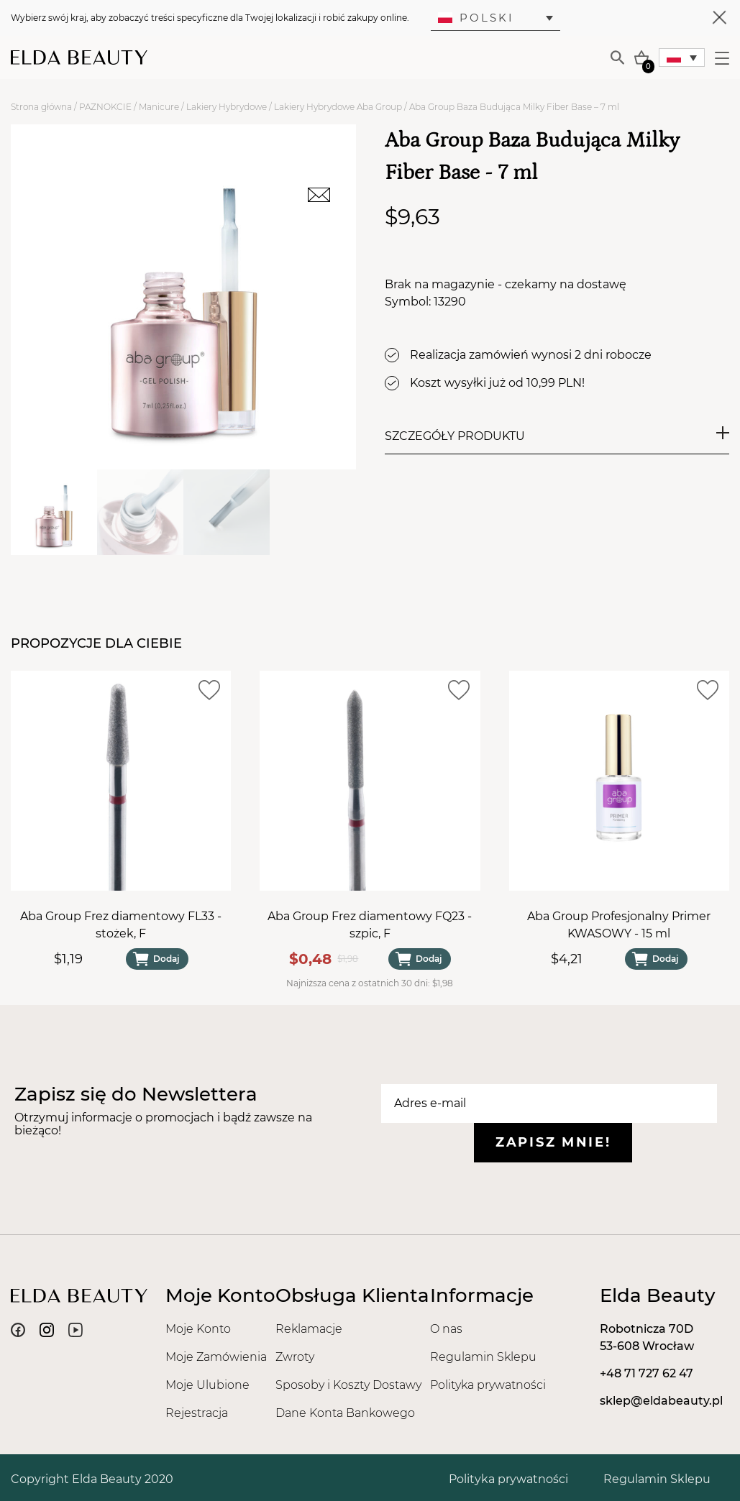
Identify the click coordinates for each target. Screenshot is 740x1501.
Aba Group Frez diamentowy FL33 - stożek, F (120, 925)
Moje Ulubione (207, 1385)
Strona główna (41, 106)
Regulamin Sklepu (483, 1357)
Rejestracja (196, 1413)
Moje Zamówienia (216, 1357)
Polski (476, 17)
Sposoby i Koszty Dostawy (348, 1385)
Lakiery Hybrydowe (226, 106)
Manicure (159, 106)
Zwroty (294, 1357)
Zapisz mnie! (553, 1142)
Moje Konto (198, 1329)
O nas (446, 1329)
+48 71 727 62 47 (646, 1373)
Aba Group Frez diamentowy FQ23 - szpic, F (370, 925)
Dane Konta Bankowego (345, 1413)
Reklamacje (308, 1329)
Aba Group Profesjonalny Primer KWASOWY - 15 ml (619, 925)
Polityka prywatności (488, 1385)
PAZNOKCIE (105, 106)
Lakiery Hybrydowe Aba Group (338, 106)
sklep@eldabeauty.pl (661, 1401)
